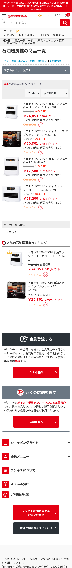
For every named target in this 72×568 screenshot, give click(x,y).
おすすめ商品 (26, 35)
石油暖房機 (55, 60)
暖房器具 (42, 60)
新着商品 (58, 35)
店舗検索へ (36, 422)
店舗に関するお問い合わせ (36, 528)
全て (6, 60)
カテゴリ (9, 35)
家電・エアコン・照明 (23, 60)
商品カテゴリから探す (17, 70)
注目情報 (43, 35)
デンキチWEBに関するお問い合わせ (36, 513)
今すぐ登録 (36, 372)
